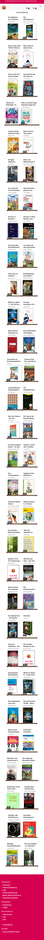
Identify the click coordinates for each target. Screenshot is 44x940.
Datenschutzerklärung (9, 887)
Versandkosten (7, 925)
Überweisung (6, 905)
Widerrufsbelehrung (9, 893)
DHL (3, 917)
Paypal (4, 907)
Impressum (5, 885)
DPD (3, 919)
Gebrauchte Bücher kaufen (10, 932)
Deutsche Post (6, 914)
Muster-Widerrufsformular (11, 895)
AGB (3, 890)
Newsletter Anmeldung (9, 898)
